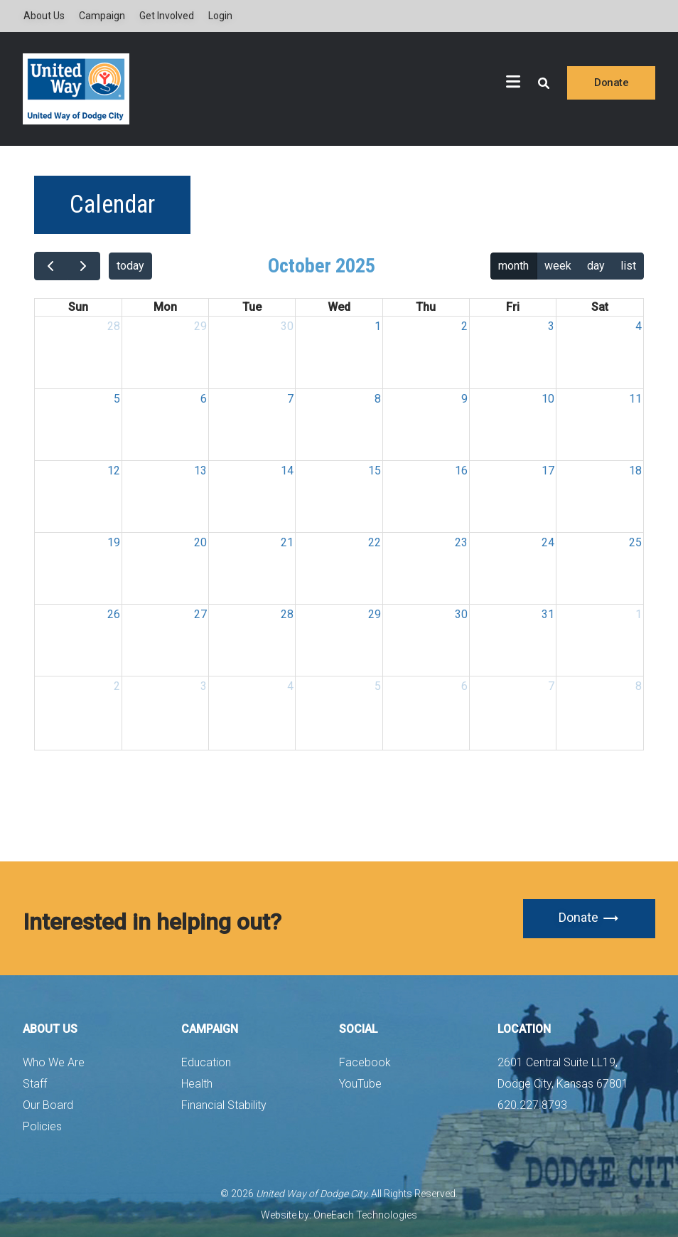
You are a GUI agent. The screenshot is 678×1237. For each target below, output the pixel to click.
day (596, 265)
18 (635, 470)
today (130, 265)
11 (635, 398)
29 (200, 326)
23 (461, 542)
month (513, 265)
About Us (44, 15)
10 (548, 398)
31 (548, 614)
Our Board (48, 1105)
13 (200, 470)
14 (287, 470)
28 (113, 326)
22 (374, 542)
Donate (611, 82)
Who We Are (54, 1062)
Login (220, 15)
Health (196, 1083)
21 (287, 542)
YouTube (360, 1083)
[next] (83, 266)
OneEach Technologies (365, 1215)
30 (287, 326)
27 (200, 614)
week (557, 265)
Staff (35, 1083)
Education (206, 1062)
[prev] (51, 266)
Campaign (102, 15)
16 (461, 470)
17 (548, 470)
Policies (42, 1126)
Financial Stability (224, 1105)
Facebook (365, 1062)
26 (113, 614)
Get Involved (166, 15)
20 (200, 542)
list (628, 265)
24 (548, 542)
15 (374, 470)
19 (113, 542)
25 (635, 542)
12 (113, 470)
